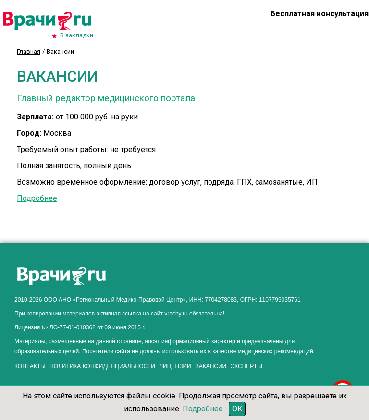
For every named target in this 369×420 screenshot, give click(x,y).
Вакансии (210, 366)
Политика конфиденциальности (102, 366)
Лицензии (175, 366)
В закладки (76, 35)
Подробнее (37, 198)
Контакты (30, 366)
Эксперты (246, 366)
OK (237, 408)
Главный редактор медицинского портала (106, 98)
